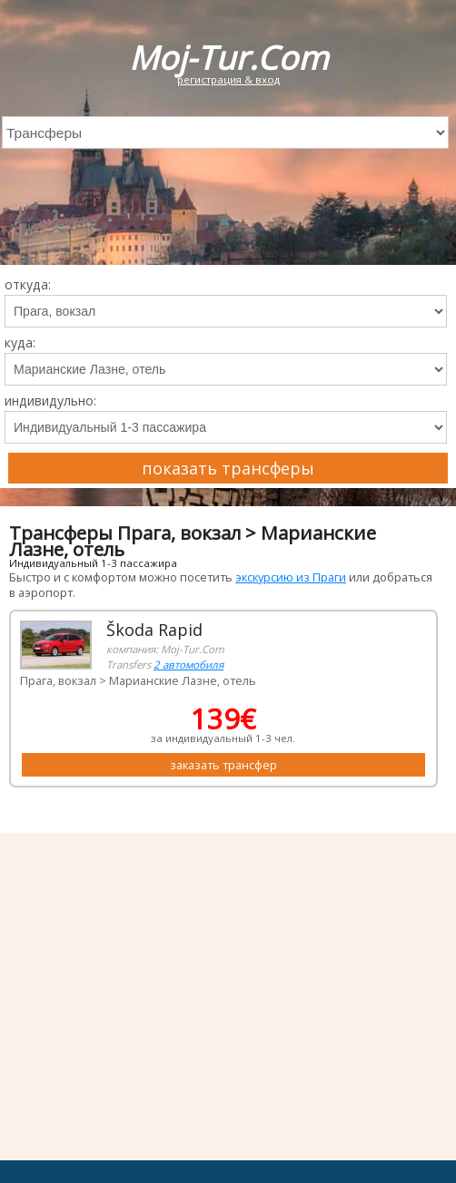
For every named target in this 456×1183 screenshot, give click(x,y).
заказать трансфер (223, 765)
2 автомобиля (188, 664)
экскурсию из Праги (290, 577)
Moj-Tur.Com (228, 57)
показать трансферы (228, 468)
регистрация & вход (228, 79)
